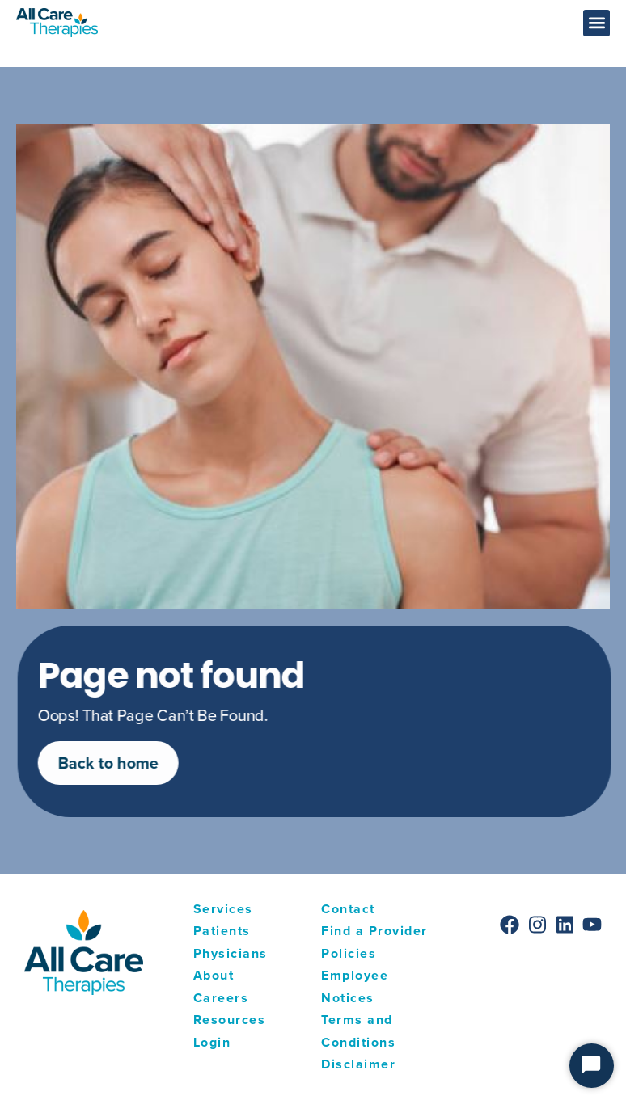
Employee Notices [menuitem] (354, 986)
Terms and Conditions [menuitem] (358, 1031)
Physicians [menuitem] (230, 953)
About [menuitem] (214, 975)
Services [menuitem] (223, 909)
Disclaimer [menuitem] (358, 1064)
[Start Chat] (591, 1065)
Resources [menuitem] (229, 1019)
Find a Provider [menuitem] (374, 930)
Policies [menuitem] (348, 953)
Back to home (120, 762)
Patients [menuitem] (222, 930)
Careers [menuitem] (221, 997)
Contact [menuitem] (348, 909)
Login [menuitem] (212, 1042)
